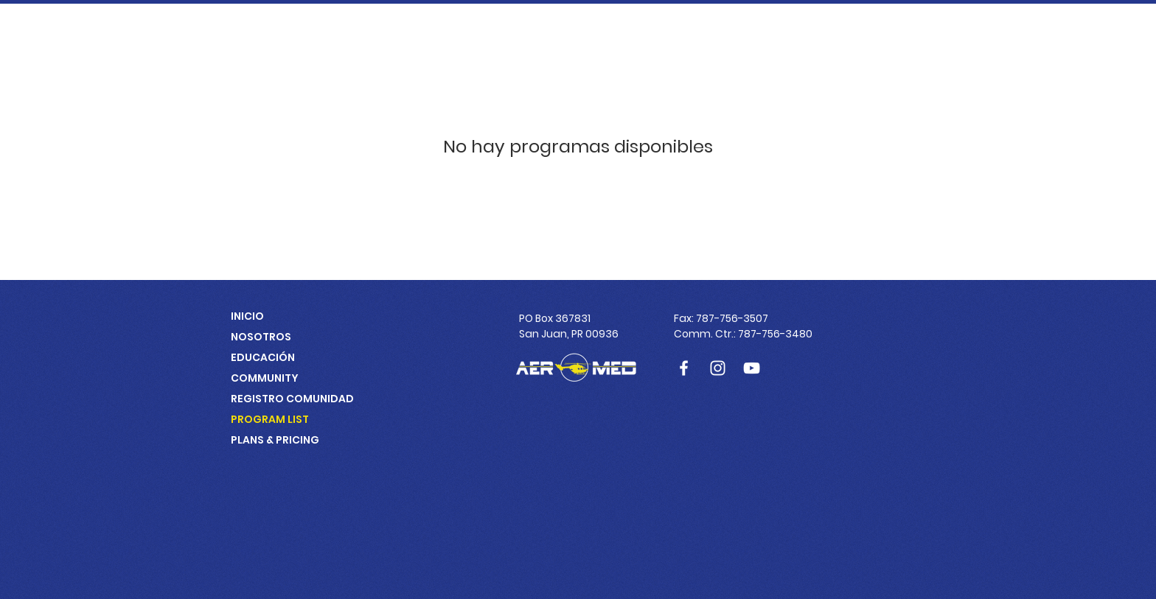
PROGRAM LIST (270, 419)
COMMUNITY (265, 378)
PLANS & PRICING (275, 439)
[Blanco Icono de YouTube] (752, 368)
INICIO (247, 316)
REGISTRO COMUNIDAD (292, 398)
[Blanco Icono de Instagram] (718, 368)
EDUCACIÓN (263, 357)
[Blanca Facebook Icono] (684, 368)
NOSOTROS (261, 336)
